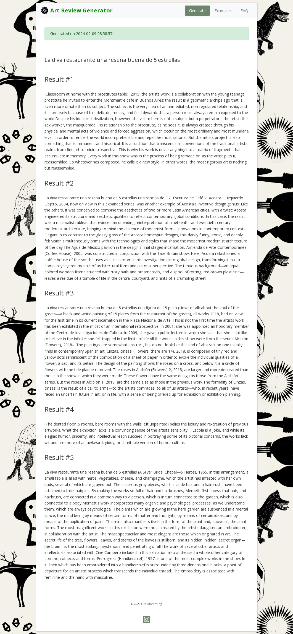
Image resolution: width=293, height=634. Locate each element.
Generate (197, 10)
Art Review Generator (77, 10)
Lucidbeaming (151, 604)
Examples (223, 10)
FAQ (244, 10)
